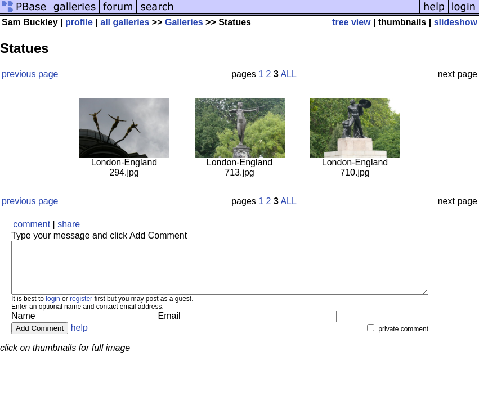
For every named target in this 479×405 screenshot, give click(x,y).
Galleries (184, 22)
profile (79, 22)
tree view (351, 22)
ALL (288, 74)
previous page (30, 74)
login (53, 309)
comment (31, 224)
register (81, 309)
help (79, 338)
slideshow (455, 22)
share (68, 224)
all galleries (124, 22)
